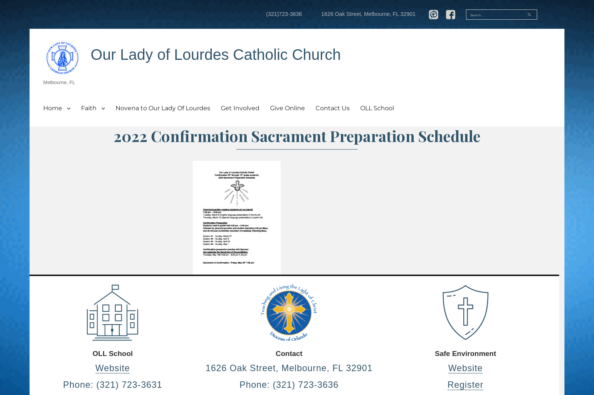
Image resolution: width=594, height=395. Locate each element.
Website (112, 368)
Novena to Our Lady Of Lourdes (163, 108)
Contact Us (333, 108)
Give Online (287, 108)
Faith (89, 108)
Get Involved (240, 108)
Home (52, 108)
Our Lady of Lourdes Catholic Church (216, 54)
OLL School (377, 108)
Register (465, 385)
